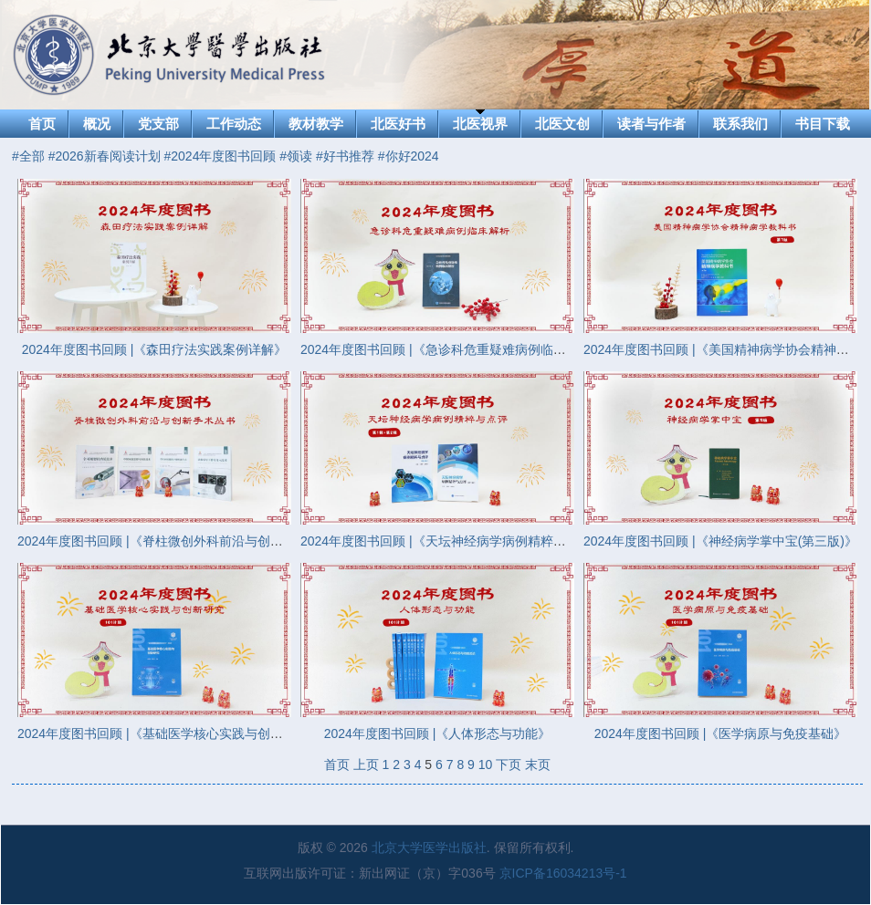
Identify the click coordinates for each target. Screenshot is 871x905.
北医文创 (562, 123)
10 (485, 764)
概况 (96, 123)
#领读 (295, 156)
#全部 (28, 156)
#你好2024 (408, 156)
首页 (42, 123)
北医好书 (398, 123)
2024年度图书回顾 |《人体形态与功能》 (437, 733)
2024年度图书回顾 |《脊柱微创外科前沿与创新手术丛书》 (182, 541)
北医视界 (480, 123)
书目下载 (822, 123)
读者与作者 (651, 123)
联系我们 (740, 123)
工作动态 (233, 123)
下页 (508, 764)
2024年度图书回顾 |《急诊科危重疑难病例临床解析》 (452, 349)
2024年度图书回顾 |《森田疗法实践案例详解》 (155, 349)
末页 (538, 764)
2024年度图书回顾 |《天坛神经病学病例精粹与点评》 (452, 541)
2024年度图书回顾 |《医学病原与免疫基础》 (720, 733)
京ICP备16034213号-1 (563, 873)
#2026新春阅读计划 (104, 156)
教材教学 (316, 123)
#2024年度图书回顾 (220, 156)
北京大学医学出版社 (429, 847)
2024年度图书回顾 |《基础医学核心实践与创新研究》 (169, 733)
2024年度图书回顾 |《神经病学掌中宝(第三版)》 (720, 541)
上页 (366, 764)
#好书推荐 (345, 156)
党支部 (158, 123)
